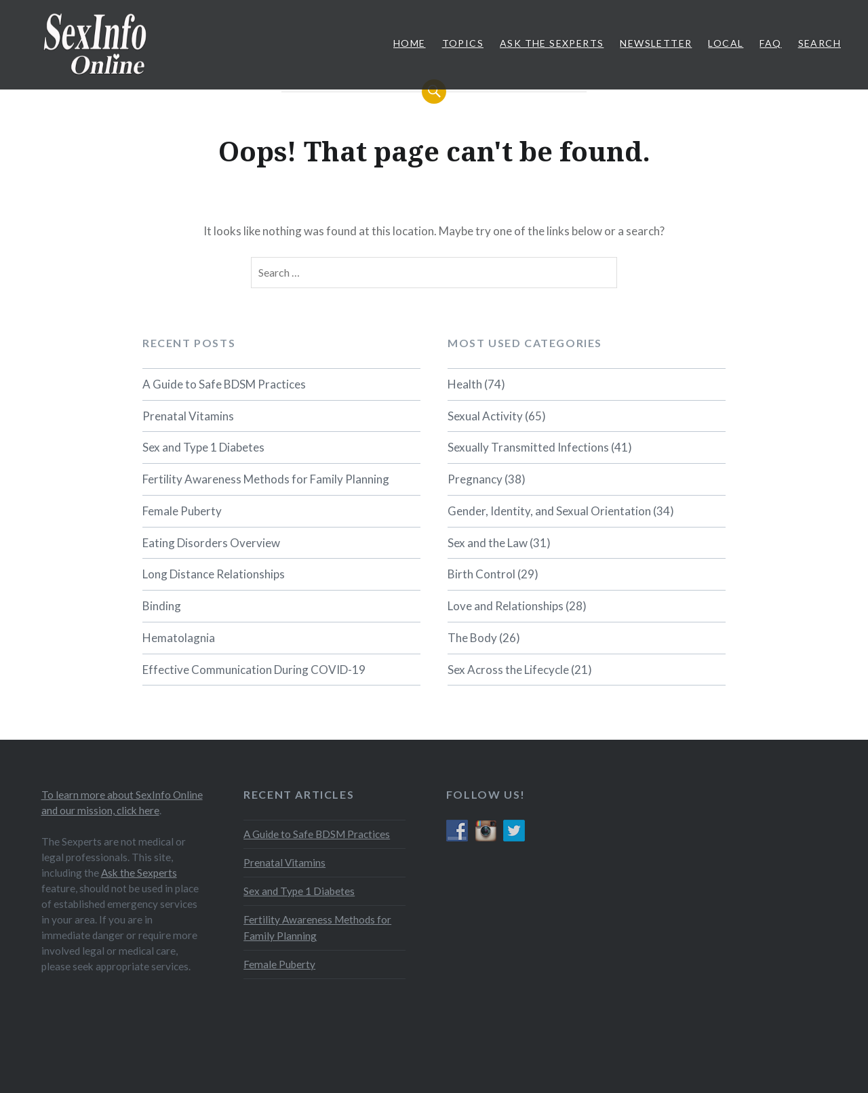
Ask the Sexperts (139, 873)
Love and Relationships (506, 606)
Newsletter (656, 43)
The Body (472, 638)
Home (409, 43)
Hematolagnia (178, 638)
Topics (463, 43)
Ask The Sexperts (552, 43)
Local (725, 43)
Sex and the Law (488, 543)
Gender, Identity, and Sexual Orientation (549, 511)
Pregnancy (475, 479)
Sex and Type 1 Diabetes (203, 447)
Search (819, 43)
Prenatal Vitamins (188, 416)
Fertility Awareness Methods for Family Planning (265, 479)
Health (465, 384)
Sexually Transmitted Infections (528, 447)
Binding (161, 606)
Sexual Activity (485, 416)
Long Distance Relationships (213, 574)
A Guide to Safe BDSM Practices (224, 384)
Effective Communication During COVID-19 (254, 669)
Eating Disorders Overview (211, 543)
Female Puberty (182, 511)
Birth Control (481, 574)
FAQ (770, 43)
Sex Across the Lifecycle (508, 669)
